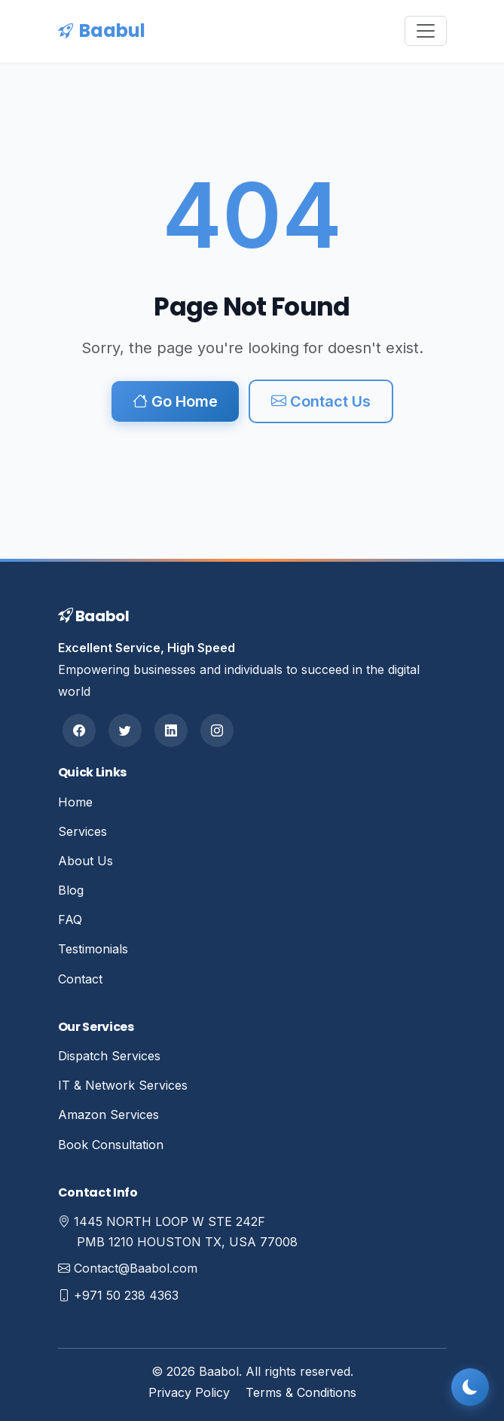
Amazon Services (108, 1114)
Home (75, 802)
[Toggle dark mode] (470, 1387)
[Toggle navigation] (426, 31)
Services (82, 831)
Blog (71, 890)
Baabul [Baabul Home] (101, 31)
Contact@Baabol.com (135, 1268)
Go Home (175, 401)
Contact (80, 978)
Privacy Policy (189, 1392)
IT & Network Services (123, 1085)
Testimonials (93, 948)
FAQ (70, 919)
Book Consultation (110, 1144)
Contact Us (321, 401)
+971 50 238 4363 (126, 1295)
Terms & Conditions (301, 1392)
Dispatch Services (109, 1055)
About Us (85, 860)
